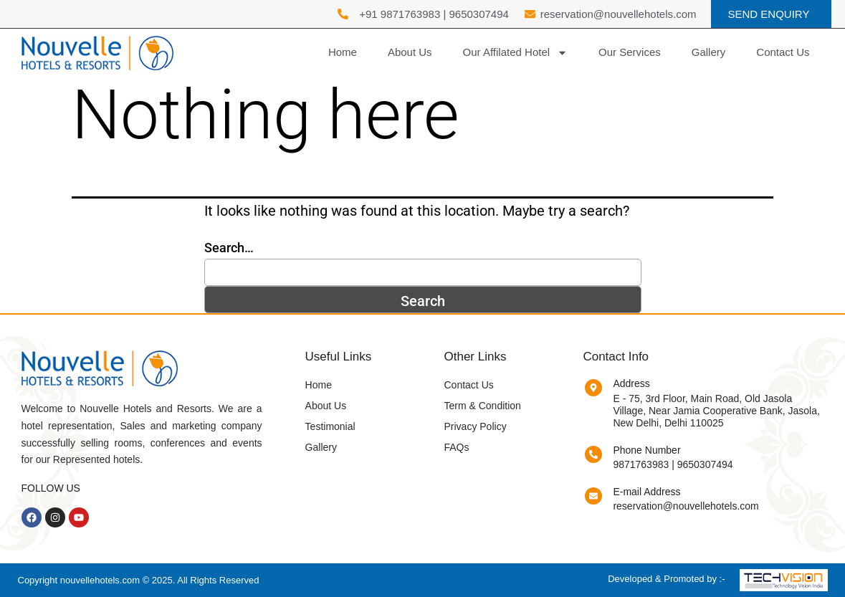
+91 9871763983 (399, 14)
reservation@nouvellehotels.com (685, 506)
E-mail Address (646, 491)
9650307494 (478, 14)
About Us (410, 52)
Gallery (709, 52)
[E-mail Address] (593, 496)
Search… (229, 247)
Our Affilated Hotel (515, 52)
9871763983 (641, 464)
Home (342, 52)
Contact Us (782, 52)
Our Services (629, 52)
